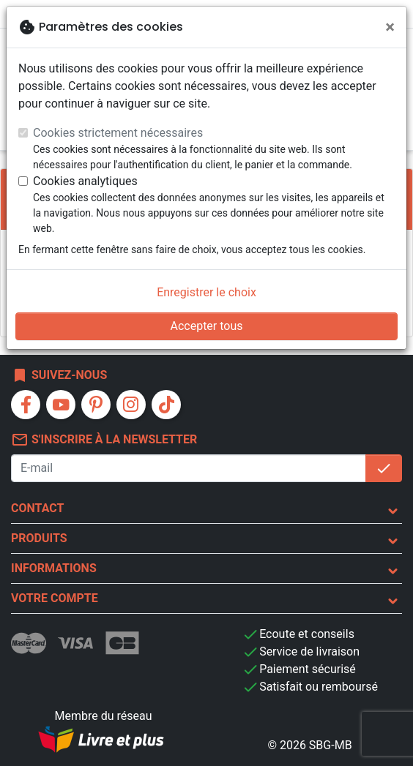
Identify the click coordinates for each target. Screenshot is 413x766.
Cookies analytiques (85, 181)
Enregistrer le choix (206, 292)
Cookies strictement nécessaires (118, 133)
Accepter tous (206, 326)
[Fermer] (389, 27)
